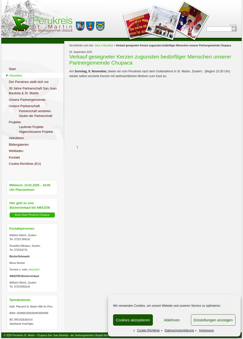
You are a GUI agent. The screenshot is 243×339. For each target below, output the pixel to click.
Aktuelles (15, 75)
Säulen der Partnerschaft (35, 116)
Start (12, 69)
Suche (234, 29)
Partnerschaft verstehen (35, 111)
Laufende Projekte (31, 127)
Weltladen (16, 151)
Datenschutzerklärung (179, 330)
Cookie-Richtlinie (148, 330)
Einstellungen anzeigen (213, 320)
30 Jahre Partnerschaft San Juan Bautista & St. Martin (33, 90)
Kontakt (14, 157)
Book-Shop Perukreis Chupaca (32, 214)
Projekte (15, 122)
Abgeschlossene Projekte (36, 132)
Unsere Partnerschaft (24, 106)
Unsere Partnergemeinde (27, 100)
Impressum (206, 330)
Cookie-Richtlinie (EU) (25, 164)
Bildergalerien (19, 144)
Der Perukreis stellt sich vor (29, 82)
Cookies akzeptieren (133, 320)
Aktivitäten (16, 138)
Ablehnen (172, 320)
